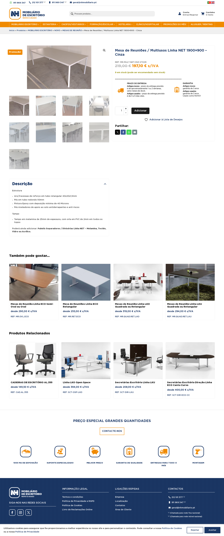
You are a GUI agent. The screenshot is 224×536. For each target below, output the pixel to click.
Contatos (120, 477)
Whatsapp (128, 132)
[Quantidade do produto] (121, 111)
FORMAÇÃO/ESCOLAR (101, 24)
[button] (104, 50)
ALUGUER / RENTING (202, 24)
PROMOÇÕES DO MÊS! (174, 24)
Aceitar (212, 530)
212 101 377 (37, 2)
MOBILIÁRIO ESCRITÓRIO (24, 24)
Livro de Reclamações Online (77, 481)
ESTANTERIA (49, 24)
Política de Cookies (172, 528)
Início (11, 30)
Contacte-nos (112, 403)
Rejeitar (195, 530)
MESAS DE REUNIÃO (72, 30)
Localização (121, 473)
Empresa (119, 468)
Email (134, 132)
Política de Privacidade (27, 532)
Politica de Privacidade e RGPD (78, 473)
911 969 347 (19, 3)
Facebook (123, 132)
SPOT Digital (149, 503)
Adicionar (140, 111)
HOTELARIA (125, 24)
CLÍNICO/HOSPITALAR (147, 24)
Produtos (21, 30)
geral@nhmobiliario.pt (85, 2)
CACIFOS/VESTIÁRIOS (73, 24)
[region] (112, 530)
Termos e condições (72, 468)
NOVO (57, 30)
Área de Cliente (123, 481)
